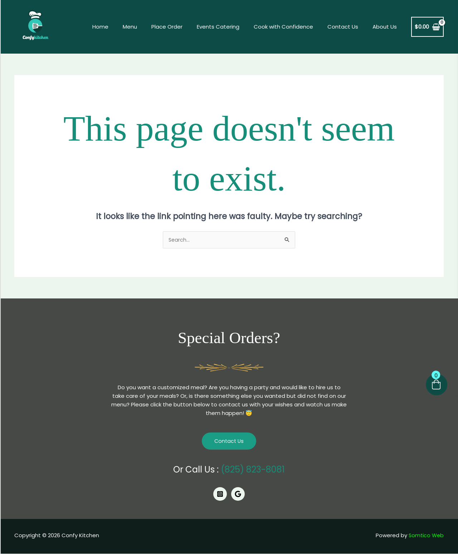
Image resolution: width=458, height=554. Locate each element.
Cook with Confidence (292, 26)
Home (124, 26)
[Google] (238, 494)
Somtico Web (425, 535)
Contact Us (348, 26)
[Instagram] (220, 494)
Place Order (183, 26)
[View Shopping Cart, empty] (427, 27)
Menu (149, 26)
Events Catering (230, 26)
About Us (386, 26)
